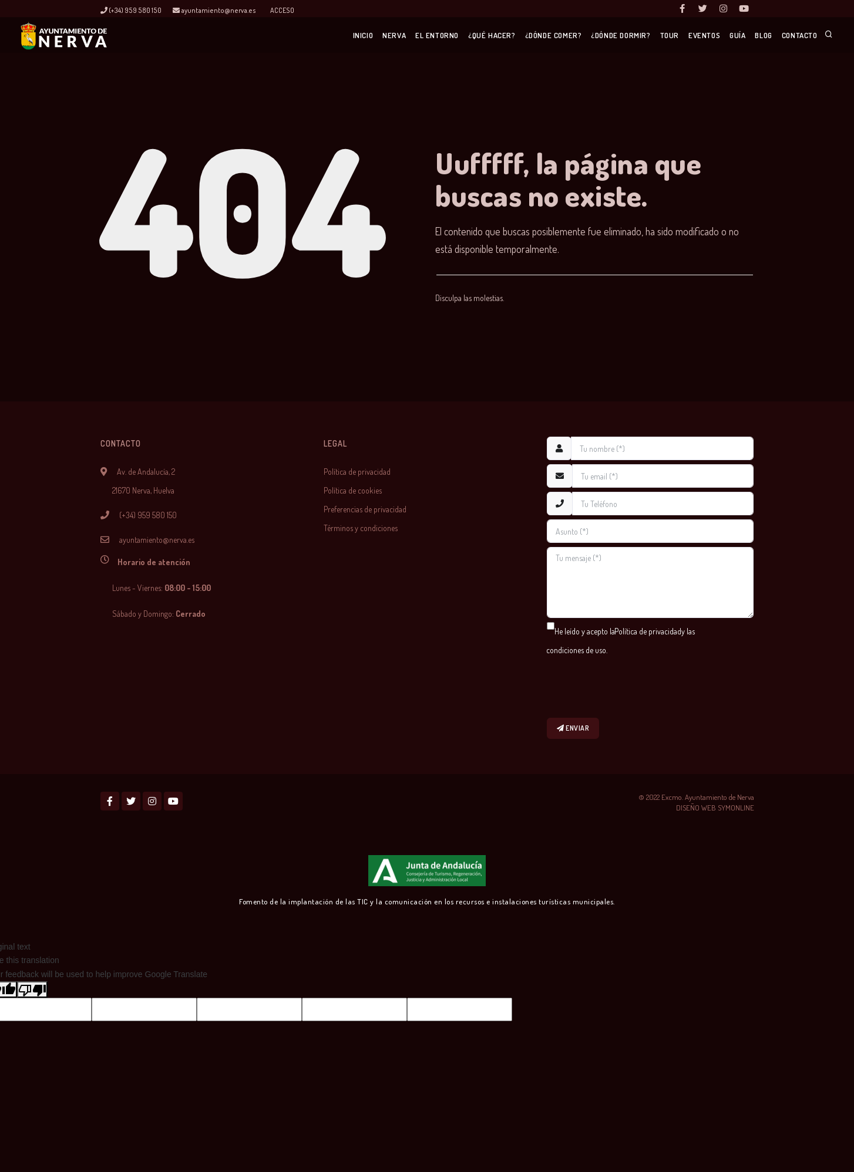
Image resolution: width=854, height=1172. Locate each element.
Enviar (574, 729)
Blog (753, 35)
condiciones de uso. (576, 650)
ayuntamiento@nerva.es (214, 10)
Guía (719, 35)
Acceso (282, 10)
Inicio (300, 35)
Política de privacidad (357, 472)
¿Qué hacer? (446, 35)
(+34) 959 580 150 (131, 10)
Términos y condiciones (361, 528)
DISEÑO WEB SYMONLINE (715, 810)
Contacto (797, 35)
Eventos (679, 35)
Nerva (338, 35)
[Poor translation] (32, 992)
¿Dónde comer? (512, 35)
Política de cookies (353, 490)
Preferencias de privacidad (365, 509)
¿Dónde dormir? (584, 35)
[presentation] (636, 687)
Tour (638, 35)
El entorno (386, 35)
